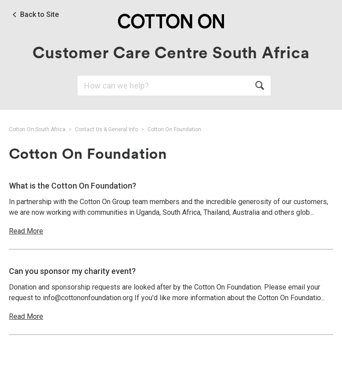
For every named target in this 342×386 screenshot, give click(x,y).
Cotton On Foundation (174, 129)
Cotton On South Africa (37, 129)
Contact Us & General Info (106, 129)
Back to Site (39, 14)
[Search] (174, 85)
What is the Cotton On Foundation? (72, 185)
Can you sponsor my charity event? (72, 271)
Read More (26, 231)
